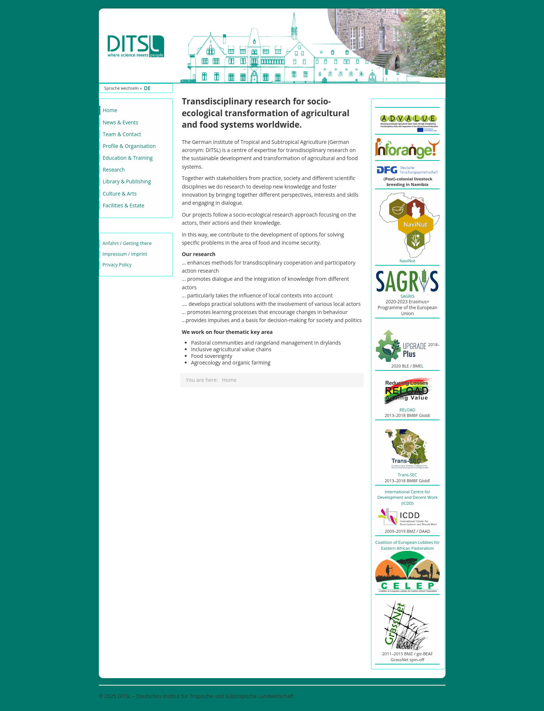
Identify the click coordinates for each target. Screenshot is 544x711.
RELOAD (407, 410)
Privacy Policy (117, 265)
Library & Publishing (127, 181)
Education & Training (128, 157)
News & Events (120, 122)
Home (110, 110)
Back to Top (431, 696)
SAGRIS (408, 296)
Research (114, 169)
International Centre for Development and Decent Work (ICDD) (407, 504)
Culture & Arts (120, 193)
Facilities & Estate (124, 205)
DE (147, 88)
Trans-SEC (407, 474)
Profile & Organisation (129, 145)
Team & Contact (122, 134)
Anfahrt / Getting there (127, 243)
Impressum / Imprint (125, 254)
